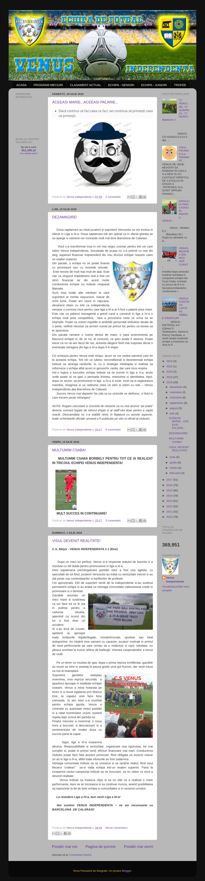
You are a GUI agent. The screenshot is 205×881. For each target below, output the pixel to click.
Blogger (126, 870)
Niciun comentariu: (117, 827)
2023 (169, 361)
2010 (169, 516)
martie (174, 467)
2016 (169, 485)
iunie (173, 457)
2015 (169, 490)
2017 (169, 479)
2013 (169, 500)
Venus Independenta (175, 579)
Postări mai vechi (138, 846)
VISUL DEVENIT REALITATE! (76, 541)
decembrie (176, 386)
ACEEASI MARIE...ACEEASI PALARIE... (85, 102)
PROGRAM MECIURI (48, 85)
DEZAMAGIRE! (64, 217)
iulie (172, 413)
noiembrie (176, 392)
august (174, 408)
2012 (169, 506)
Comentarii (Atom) (80, 854)
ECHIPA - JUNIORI (154, 85)
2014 (169, 495)
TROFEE (180, 85)
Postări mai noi (64, 846)
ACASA (21, 85)
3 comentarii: (114, 520)
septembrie (177, 402)
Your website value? (29, 153)
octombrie (176, 397)
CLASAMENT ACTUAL (85, 85)
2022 (169, 366)
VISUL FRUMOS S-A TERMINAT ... (184, 154)
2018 (169, 382)
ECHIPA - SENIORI (121, 85)
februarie (175, 473)
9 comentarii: (114, 429)
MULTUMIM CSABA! (69, 450)
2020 (169, 371)
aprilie (174, 462)
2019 (169, 377)
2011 (169, 511)
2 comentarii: (114, 196)
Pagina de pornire (101, 846)
